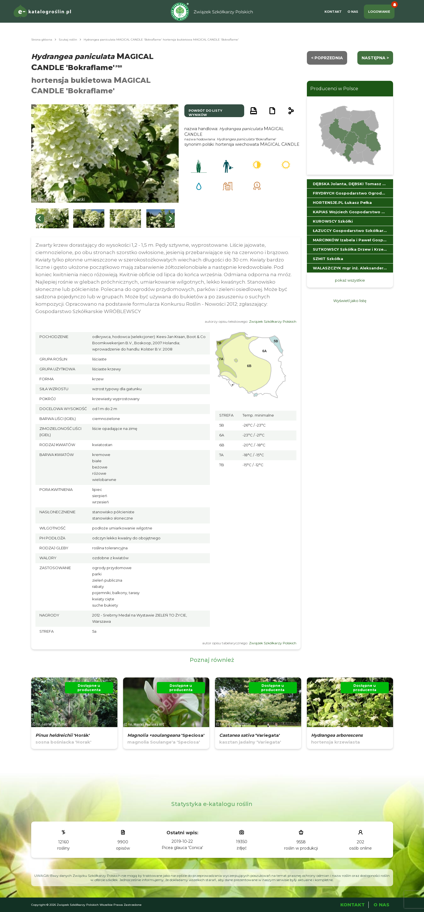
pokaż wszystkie (350, 280)
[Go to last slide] (39, 218)
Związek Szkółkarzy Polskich (272, 321)
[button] (52, 218)
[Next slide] (170, 218)
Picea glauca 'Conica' (182, 847)
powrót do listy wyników (205, 113)
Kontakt (333, 12)
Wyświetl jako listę (349, 300)
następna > (375, 57)
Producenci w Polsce (334, 88)
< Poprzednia (327, 57)
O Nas (352, 12)
